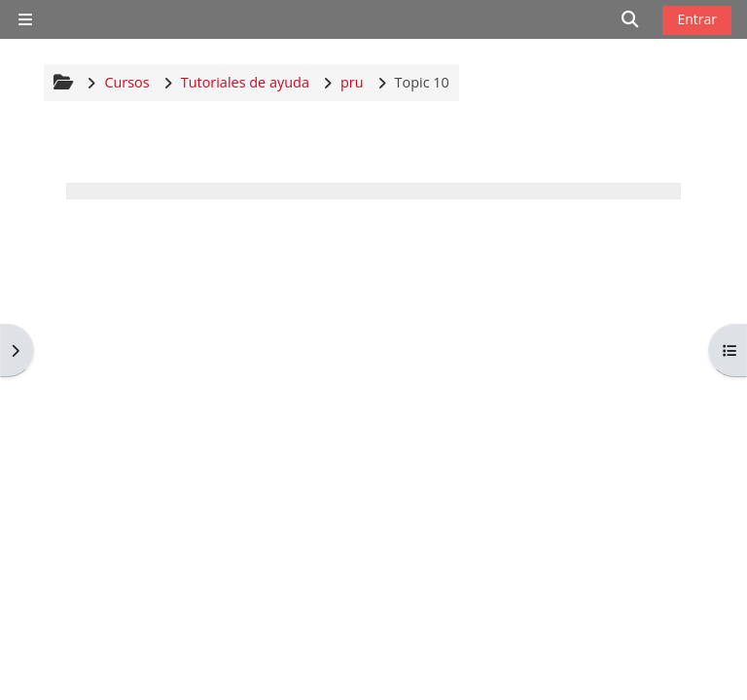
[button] (630, 19)
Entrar (697, 19)
